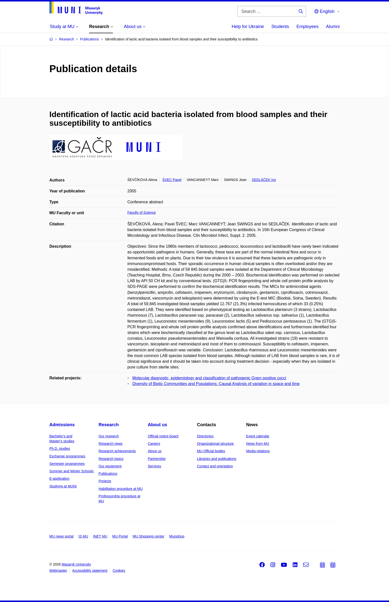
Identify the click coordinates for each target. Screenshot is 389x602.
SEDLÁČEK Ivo (264, 180)
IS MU (83, 536)
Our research (108, 436)
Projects (104, 481)
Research (108, 424)
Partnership (157, 459)
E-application (59, 479)
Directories (205, 436)
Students (280, 26)
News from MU (257, 444)
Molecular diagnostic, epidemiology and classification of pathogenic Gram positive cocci (209, 378)
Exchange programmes (67, 456)
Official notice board (163, 436)
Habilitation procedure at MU (120, 489)
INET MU (100, 536)
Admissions (62, 424)
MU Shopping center (148, 536)
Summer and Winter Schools (71, 471)
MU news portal (61, 536)
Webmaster (58, 570)
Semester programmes (67, 464)
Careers (154, 444)
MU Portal (120, 536)
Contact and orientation (215, 466)
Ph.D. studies (59, 449)
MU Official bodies (211, 451)
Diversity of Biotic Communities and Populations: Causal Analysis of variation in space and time (216, 384)
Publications (107, 474)
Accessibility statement (89, 570)
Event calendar (257, 436)
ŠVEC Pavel (171, 180)
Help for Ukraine (248, 26)
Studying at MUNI (63, 486)
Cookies (119, 570)
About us (157, 424)
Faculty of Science (142, 212)
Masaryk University (76, 564)
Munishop (176, 536)
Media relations (258, 451)
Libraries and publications (216, 459)
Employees (307, 26)
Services (154, 466)
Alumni (333, 26)
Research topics (110, 459)
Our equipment (110, 466)
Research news (110, 444)
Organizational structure (215, 444)
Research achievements (117, 451)
